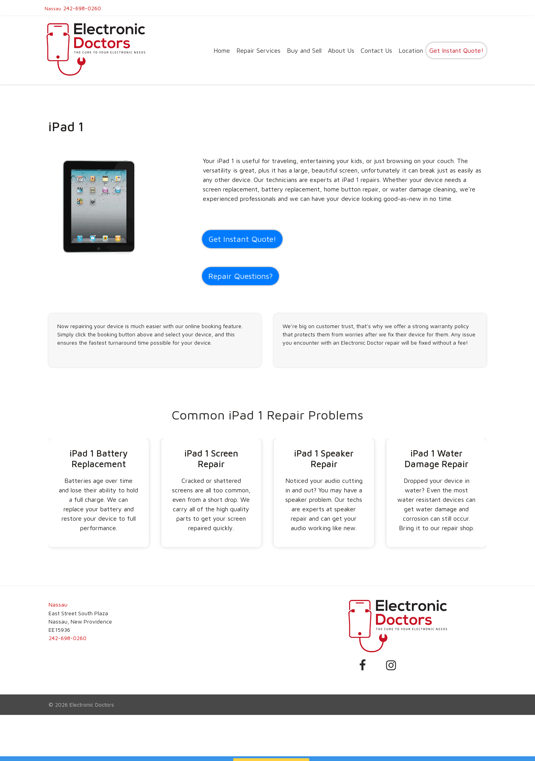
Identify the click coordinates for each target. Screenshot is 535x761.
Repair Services (258, 50)
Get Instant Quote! (456, 50)
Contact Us (376, 50)
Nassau (53, 8)
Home (221, 50)
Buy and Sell (304, 50)
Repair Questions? (240, 275)
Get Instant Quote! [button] (242, 238)
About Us (341, 50)
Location (410, 50)
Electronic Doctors (91, 705)
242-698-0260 (82, 8)
